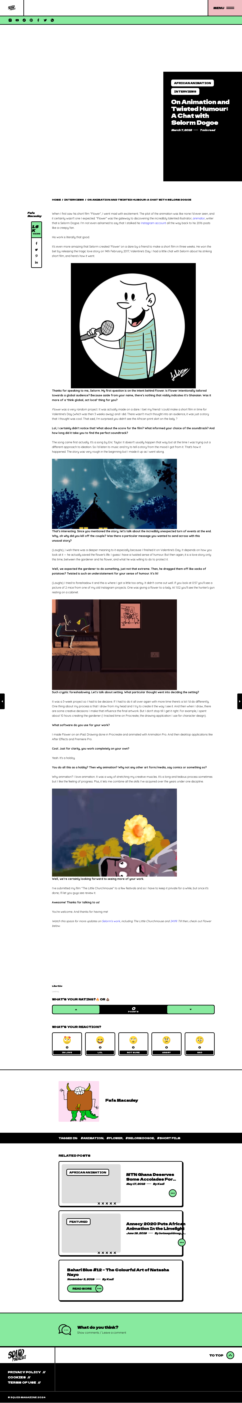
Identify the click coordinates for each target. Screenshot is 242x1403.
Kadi (160, 1184)
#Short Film (168, 1138)
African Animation (192, 83)
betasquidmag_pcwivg (175, 1233)
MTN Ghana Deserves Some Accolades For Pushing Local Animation (150, 1181)
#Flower (114, 1138)
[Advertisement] (121, 48)
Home (56, 199)
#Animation (92, 1138)
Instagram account (153, 223)
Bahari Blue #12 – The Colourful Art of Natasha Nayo (118, 1272)
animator (199, 218)
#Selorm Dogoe (140, 1138)
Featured (78, 1222)
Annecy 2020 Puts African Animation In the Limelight (155, 1226)
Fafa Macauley (34, 214)
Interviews (185, 91)
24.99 (173, 921)
